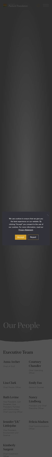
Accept (20, 237)
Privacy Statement (26, 230)
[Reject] (46, 215)
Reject (33, 237)
